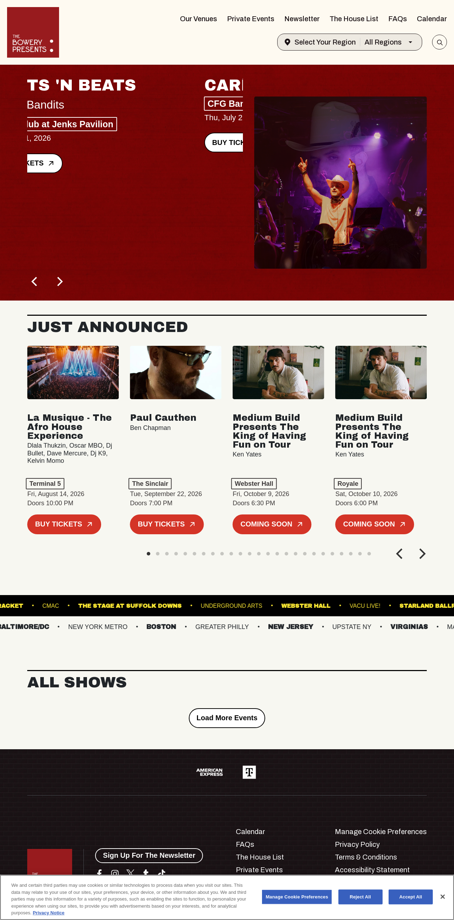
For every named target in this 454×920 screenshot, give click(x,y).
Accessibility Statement (372, 870)
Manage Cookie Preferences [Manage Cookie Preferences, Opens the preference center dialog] (297, 896)
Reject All (360, 896)
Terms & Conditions (366, 857)
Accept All (410, 896)
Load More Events (227, 718)
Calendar (432, 19)
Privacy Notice (49, 912)
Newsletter (302, 19)
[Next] (59, 281)
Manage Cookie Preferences (381, 831)
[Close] (442, 896)
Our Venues (198, 19)
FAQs (397, 19)
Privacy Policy (357, 844)
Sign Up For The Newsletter (149, 855)
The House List (354, 19)
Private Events (250, 19)
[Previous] (35, 281)
